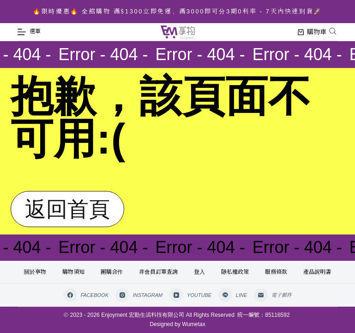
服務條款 (276, 272)
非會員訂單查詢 (158, 272)
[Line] (232, 295)
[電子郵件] (273, 295)
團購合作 (112, 272)
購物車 (312, 32)
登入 (199, 272)
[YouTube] (190, 295)
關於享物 (35, 272)
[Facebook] (85, 295)
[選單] (29, 32)
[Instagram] (138, 295)
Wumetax (193, 324)
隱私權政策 (235, 272)
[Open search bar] (332, 31)
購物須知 (73, 272)
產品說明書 (317, 272)
